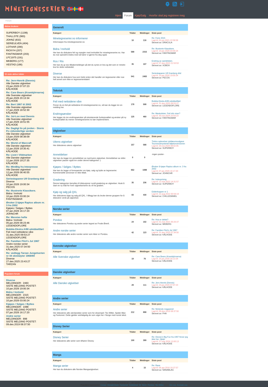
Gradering (59, 179)
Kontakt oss (182, 385)
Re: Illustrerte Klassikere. (163, 48)
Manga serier (60, 365)
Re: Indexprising (159, 179)
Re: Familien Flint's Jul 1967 (164, 230)
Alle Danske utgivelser (66, 283)
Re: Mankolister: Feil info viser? (166, 113)
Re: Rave (156, 365)
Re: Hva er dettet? (160, 219)
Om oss (172, 385)
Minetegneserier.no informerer (70, 38)
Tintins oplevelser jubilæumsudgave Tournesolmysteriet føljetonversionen (168, 142)
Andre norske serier (64, 230)
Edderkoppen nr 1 (160, 192)
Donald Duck (113, 385)
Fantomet (124, 385)
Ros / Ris (58, 61)
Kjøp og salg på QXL (65, 192)
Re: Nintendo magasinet (163, 309)
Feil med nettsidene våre (67, 101)
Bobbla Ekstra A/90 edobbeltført (166, 101)
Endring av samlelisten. (162, 61)
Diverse (57, 73)
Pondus (57, 219)
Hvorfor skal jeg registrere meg (167, 15)
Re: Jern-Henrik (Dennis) (163, 283)
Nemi (144, 385)
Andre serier (60, 309)
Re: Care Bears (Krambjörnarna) (166, 256)
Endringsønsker (62, 113)
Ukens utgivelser (62, 141)
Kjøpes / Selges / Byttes (67, 166)
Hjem (118, 15)
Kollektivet (133, 385)
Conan (103, 385)
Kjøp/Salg (140, 15)
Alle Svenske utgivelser (66, 256)
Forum (128, 15)
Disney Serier (61, 337)
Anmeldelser (60, 154)
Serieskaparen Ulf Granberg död (166, 73)
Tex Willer (159, 385)
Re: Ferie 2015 (158, 38)
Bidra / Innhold (61, 48)
